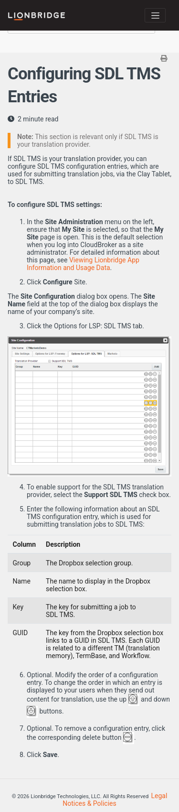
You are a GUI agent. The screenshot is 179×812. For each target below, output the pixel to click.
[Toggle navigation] (155, 15)
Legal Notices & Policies (115, 799)
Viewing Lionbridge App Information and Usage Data (83, 263)
